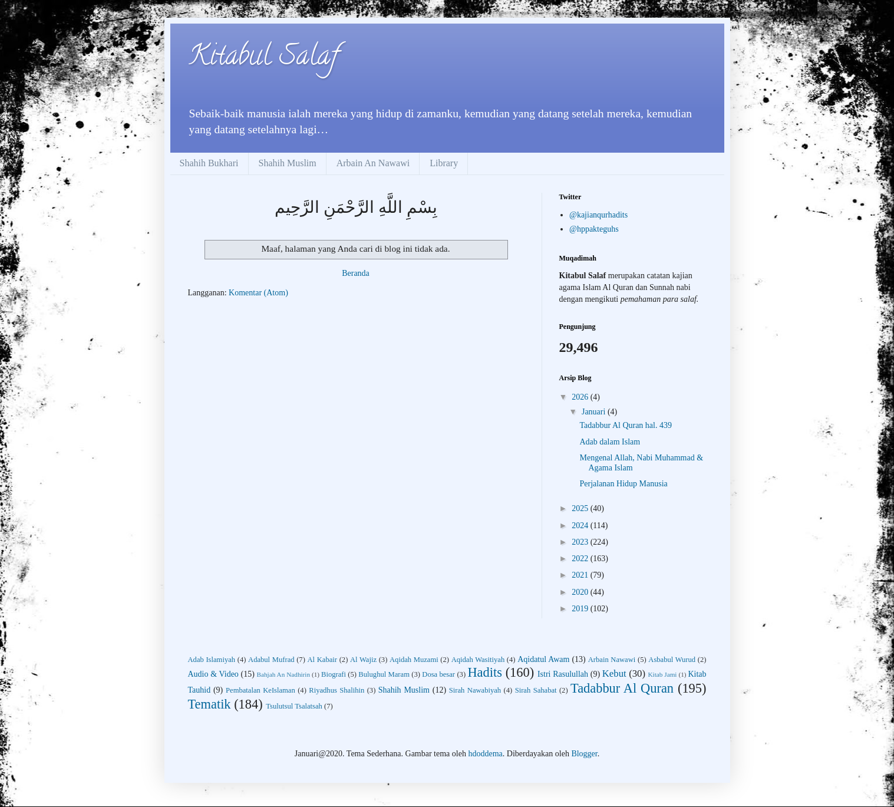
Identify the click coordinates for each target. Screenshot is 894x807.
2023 (581, 542)
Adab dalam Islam (609, 441)
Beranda (356, 273)
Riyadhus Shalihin (336, 690)
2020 (581, 592)
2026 (581, 397)
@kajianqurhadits (598, 214)
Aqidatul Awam (543, 659)
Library (444, 163)
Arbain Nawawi (612, 660)
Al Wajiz (363, 660)
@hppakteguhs (594, 229)
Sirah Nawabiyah (475, 690)
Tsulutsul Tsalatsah (294, 706)
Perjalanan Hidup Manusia (623, 483)
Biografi (333, 674)
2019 (581, 608)
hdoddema (485, 753)
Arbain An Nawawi (373, 163)
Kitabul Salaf (263, 58)
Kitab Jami (662, 674)
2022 (581, 558)
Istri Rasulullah (562, 674)
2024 (581, 525)
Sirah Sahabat (536, 690)
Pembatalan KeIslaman (260, 690)
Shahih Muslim (287, 163)
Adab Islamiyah (212, 660)
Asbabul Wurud (671, 660)
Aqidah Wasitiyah (478, 660)
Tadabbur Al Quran (622, 688)
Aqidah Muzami (414, 660)
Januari (595, 411)
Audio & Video (213, 674)
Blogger (584, 753)
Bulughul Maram (384, 674)
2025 (581, 508)
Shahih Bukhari (209, 163)
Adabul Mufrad (271, 660)
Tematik (209, 704)
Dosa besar (438, 674)
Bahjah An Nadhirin (283, 674)
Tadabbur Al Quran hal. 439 (625, 425)
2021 (581, 575)
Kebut (614, 673)
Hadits (484, 672)
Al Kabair (323, 660)
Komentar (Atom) (258, 292)
